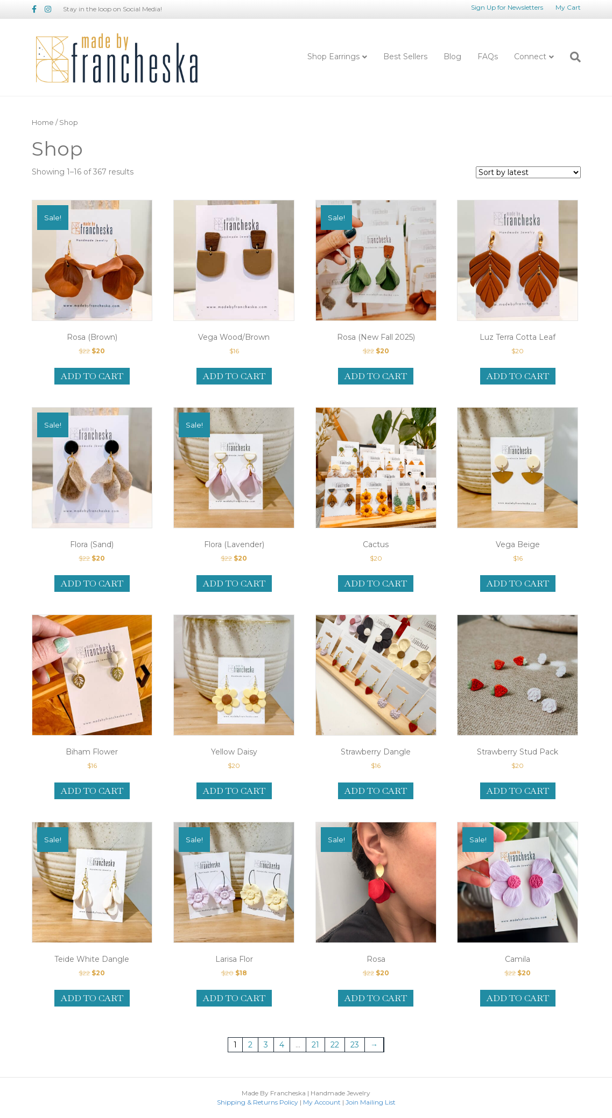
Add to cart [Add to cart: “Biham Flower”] (92, 790)
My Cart (568, 7)
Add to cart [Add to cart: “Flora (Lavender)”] (234, 583)
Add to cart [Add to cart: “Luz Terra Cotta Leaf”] (518, 376)
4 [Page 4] (281, 1045)
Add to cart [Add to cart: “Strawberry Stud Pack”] (518, 790)
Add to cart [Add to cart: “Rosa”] (375, 998)
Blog (452, 56)
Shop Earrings (333, 56)
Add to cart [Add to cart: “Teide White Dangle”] (92, 998)
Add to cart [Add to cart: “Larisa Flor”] (234, 998)
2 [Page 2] (250, 1045)
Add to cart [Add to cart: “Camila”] (518, 998)
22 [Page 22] (334, 1045)
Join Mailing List (371, 1102)
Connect (530, 56)
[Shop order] (528, 172)
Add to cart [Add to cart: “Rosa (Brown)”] (92, 376)
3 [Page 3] (266, 1045)
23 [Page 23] (354, 1045)
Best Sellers (405, 56)
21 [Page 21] (315, 1045)
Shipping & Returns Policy (257, 1102)
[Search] (571, 57)
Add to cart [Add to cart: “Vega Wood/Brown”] (234, 376)
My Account (322, 1102)
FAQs (487, 56)
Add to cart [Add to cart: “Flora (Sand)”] (92, 583)
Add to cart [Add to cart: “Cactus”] (375, 583)
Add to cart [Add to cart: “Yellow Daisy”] (234, 790)
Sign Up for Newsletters (507, 7)
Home (43, 122)
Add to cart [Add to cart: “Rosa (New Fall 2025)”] (375, 376)
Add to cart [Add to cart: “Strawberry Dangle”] (375, 790)
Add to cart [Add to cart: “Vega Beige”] (518, 583)
